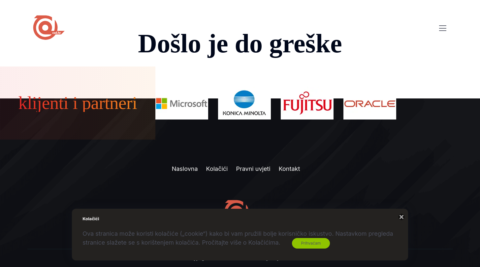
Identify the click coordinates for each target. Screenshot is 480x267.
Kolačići (217, 168)
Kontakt (289, 168)
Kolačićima (263, 242)
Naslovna (185, 168)
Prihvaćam (311, 243)
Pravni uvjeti (253, 168)
